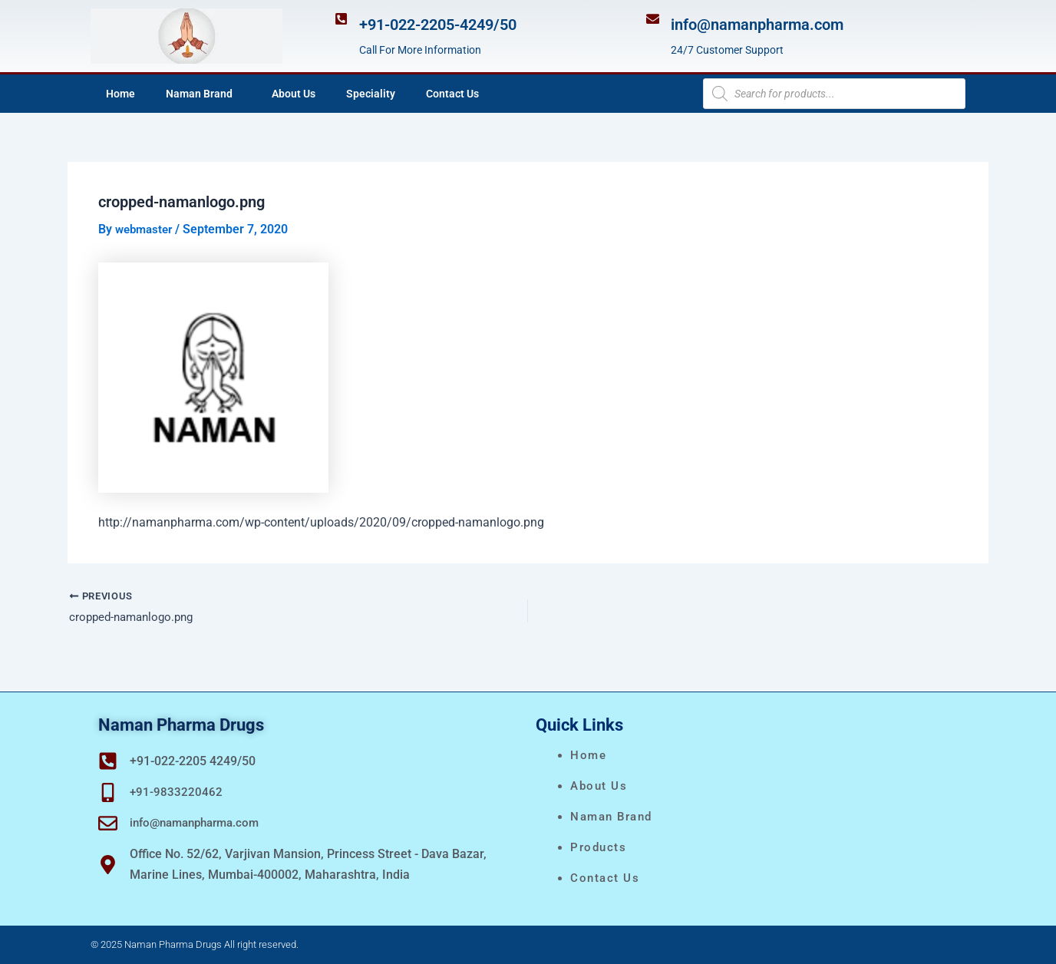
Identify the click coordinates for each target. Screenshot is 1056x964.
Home (120, 93)
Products (598, 847)
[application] (238, 93)
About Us (293, 93)
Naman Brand (203, 93)
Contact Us (452, 93)
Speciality (370, 93)
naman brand (611, 817)
